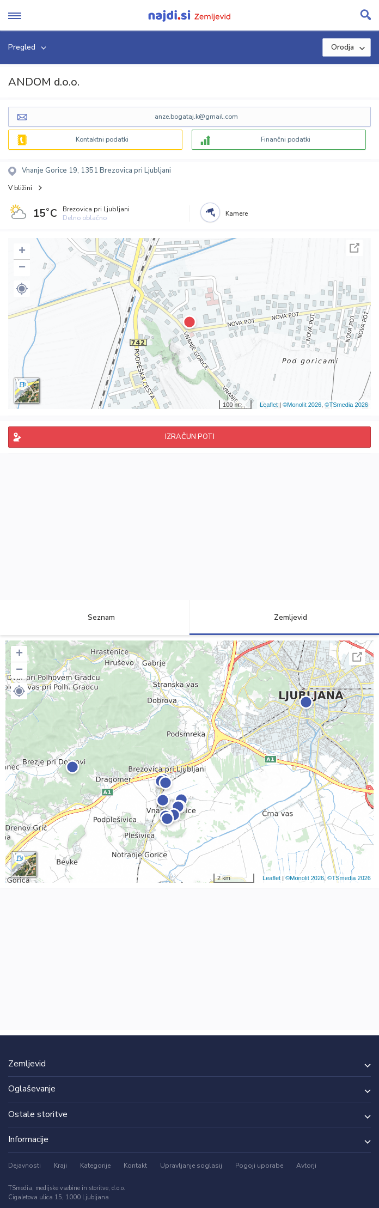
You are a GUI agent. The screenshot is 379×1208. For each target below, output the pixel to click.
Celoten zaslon (354, 248)
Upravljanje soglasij (191, 1165)
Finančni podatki (285, 139)
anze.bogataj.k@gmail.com (196, 116)
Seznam (95, 617)
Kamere (236, 213)
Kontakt (135, 1165)
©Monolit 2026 (302, 404)
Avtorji (306, 1165)
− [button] (22, 268)
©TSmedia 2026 (346, 404)
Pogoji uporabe (259, 1165)
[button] (22, 288)
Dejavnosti (24, 1165)
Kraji (60, 1165)
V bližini (20, 188)
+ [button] (22, 251)
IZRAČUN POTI (190, 437)
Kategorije (95, 1165)
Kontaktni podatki (102, 139)
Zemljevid (284, 617)
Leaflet (269, 404)
